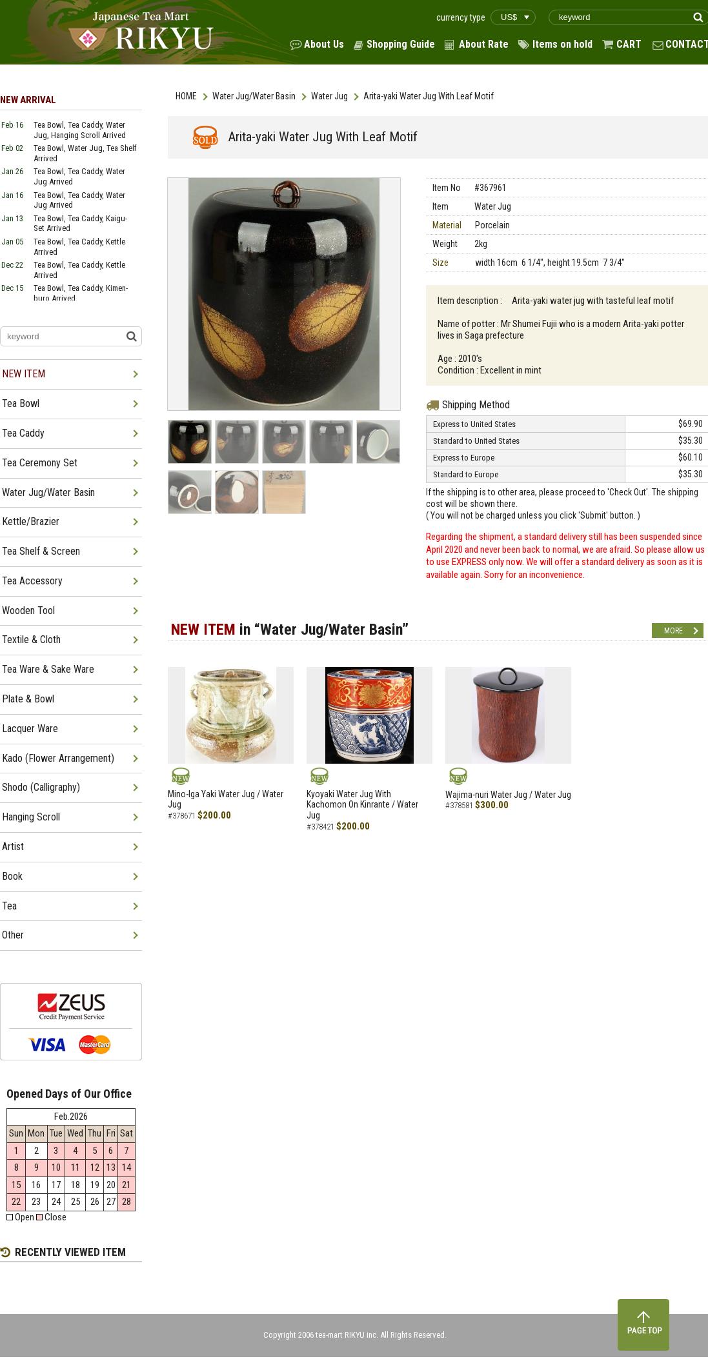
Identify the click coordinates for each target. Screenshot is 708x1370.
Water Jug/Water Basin (254, 96)
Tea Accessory (32, 581)
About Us (324, 44)
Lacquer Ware (30, 728)
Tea (9, 906)
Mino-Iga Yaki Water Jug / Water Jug (225, 799)
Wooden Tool (28, 610)
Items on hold (562, 44)
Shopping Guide (401, 44)
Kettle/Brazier (30, 521)
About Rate (484, 44)
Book (12, 876)
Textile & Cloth (31, 639)
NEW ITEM (23, 374)
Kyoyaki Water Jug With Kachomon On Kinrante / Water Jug (362, 805)
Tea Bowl (20, 403)
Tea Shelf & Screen (41, 551)
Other (13, 935)
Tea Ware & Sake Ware (48, 669)
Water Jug (329, 96)
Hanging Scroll (31, 817)
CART (629, 44)
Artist (13, 846)
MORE (673, 630)
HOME (186, 96)
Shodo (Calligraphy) (41, 787)
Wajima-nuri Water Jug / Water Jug (508, 794)
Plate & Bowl (28, 699)
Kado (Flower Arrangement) (58, 758)
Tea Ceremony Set (39, 463)
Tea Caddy (23, 433)
